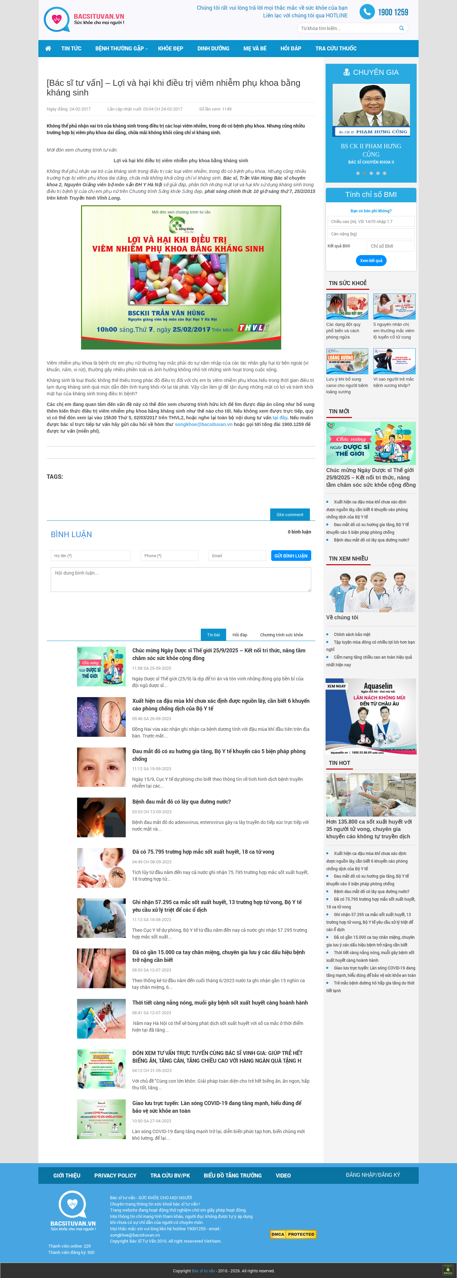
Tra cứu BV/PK (170, 1174)
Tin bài (209, 635)
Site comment (286, 514)
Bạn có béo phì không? (369, 210)
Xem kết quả (369, 260)
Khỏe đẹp (170, 48)
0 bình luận (295, 531)
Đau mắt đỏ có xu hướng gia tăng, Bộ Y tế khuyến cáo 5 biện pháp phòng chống (217, 755)
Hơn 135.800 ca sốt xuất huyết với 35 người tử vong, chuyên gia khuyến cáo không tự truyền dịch (368, 832)
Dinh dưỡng (213, 48)
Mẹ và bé (255, 48)
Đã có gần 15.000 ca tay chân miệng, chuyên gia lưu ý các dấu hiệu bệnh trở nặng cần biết (217, 954)
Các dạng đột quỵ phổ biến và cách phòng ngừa (343, 331)
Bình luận (71, 534)
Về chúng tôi (338, 617)
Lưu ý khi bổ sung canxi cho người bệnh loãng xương (343, 385)
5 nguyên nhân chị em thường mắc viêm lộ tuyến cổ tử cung (392, 331)
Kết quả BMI (335, 245)
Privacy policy (115, 1174)
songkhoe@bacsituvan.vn (228, 424)
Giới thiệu (66, 1174)
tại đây (300, 417)
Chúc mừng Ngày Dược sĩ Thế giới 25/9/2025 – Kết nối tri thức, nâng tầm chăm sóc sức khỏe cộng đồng (217, 654)
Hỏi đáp (291, 48)
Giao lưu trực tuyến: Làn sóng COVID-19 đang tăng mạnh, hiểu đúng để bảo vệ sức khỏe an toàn (215, 1105)
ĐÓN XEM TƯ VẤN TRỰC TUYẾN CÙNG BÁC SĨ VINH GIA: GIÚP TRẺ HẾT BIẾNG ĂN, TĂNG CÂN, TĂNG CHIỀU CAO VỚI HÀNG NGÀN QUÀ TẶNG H (216, 1055)
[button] (119, 48)
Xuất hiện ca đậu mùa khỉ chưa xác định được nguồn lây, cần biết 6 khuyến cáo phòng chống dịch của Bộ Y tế (210, 704)
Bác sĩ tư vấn (203, 1269)
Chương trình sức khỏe (277, 635)
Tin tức (71, 48)
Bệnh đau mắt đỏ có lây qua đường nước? (180, 801)
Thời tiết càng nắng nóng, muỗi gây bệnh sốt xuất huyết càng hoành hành (212, 1005)
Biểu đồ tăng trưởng (233, 1174)
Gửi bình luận (287, 556)
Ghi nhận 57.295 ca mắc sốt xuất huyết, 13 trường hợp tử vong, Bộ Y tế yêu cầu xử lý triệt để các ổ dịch (215, 904)
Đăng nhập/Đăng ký (373, 1173)
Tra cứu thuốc (336, 48)
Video (283, 1174)
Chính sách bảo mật (348, 634)
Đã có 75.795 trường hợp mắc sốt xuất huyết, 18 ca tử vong (202, 851)
